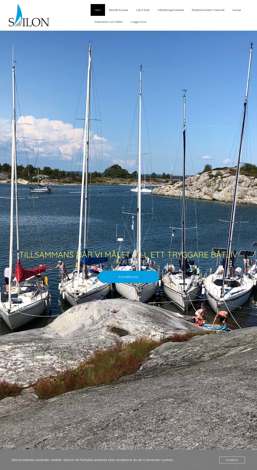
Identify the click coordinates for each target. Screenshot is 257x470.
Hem (98, 10)
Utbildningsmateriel (171, 10)
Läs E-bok (143, 10)
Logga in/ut (138, 22)
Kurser (237, 10)
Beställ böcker (118, 10)
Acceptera (232, 460)
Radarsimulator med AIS (208, 10)
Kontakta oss (128, 277)
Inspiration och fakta (109, 22)
